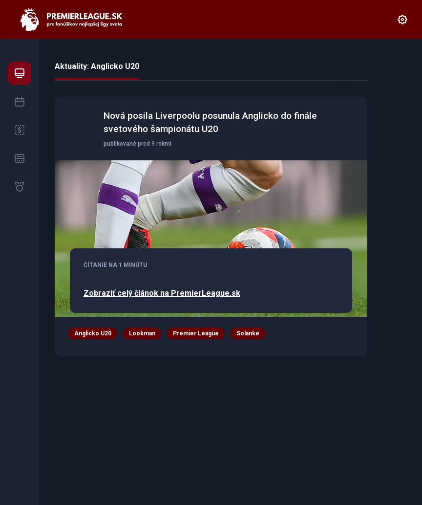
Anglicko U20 (92, 333)
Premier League (196, 333)
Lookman (142, 333)
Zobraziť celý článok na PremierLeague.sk (162, 293)
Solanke (247, 333)
